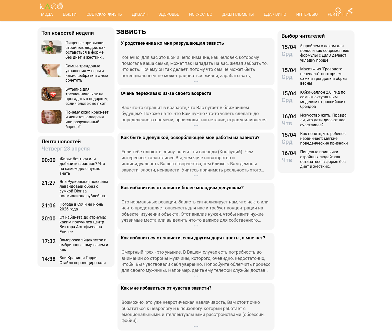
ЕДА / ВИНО (275, 14)
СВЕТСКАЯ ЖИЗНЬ (104, 14)
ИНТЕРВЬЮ (307, 14)
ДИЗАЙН (140, 14)
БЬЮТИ (69, 14)
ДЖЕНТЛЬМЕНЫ (238, 14)
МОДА (47, 14)
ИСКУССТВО (200, 14)
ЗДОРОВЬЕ (168, 14)
